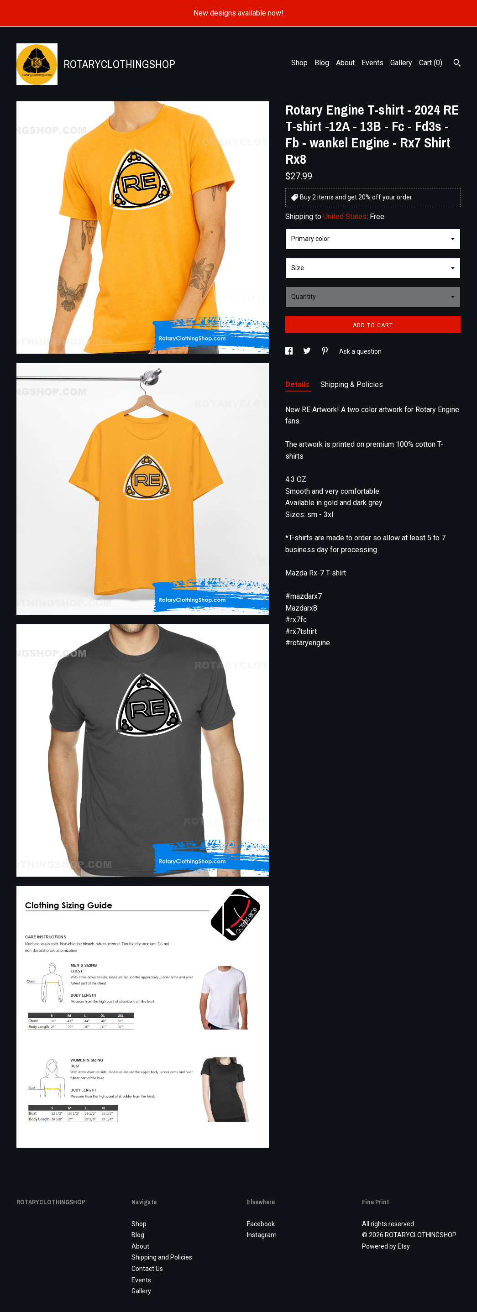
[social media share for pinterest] (325, 351)
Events (372, 62)
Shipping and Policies (161, 1257)
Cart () (430, 62)
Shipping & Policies (351, 384)
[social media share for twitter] (307, 351)
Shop (299, 62)
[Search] (457, 64)
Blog (322, 62)
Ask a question (360, 351)
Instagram (262, 1235)
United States (345, 216)
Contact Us (147, 1268)
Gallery (401, 62)
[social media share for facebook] (289, 351)
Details (298, 384)
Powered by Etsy (386, 1246)
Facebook (261, 1224)
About (345, 62)
